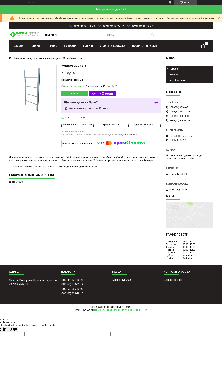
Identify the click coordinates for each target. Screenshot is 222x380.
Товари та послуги (24, 58)
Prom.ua (128, 307)
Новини (174, 74)
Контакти (70, 46)
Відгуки (88, 46)
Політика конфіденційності (134, 310)
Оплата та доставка (112, 46)
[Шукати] (153, 35)
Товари (35, 46)
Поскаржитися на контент (106, 310)
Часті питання (178, 80)
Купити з (102, 93)
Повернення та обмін (145, 46)
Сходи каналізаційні (49, 58)
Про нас (52, 46)
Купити (74, 93)
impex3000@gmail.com (181, 136)
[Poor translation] (12, 329)
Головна (18, 46)
